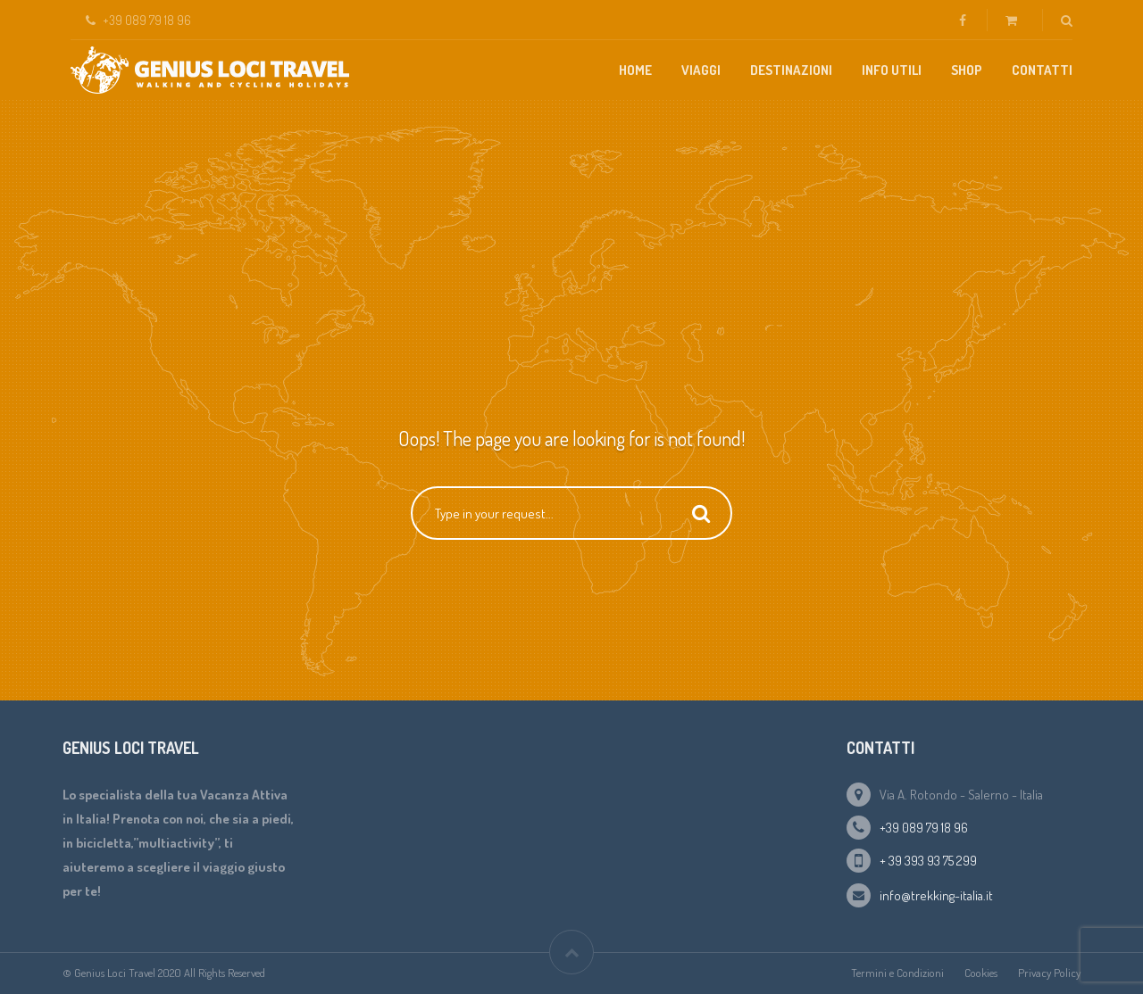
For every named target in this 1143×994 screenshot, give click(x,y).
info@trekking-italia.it (936, 895)
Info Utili (892, 70)
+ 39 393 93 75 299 (928, 860)
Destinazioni (791, 70)
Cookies (980, 972)
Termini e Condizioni (897, 972)
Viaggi (701, 70)
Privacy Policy (1049, 972)
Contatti (1042, 70)
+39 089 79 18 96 (924, 827)
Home (635, 70)
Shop (966, 70)
